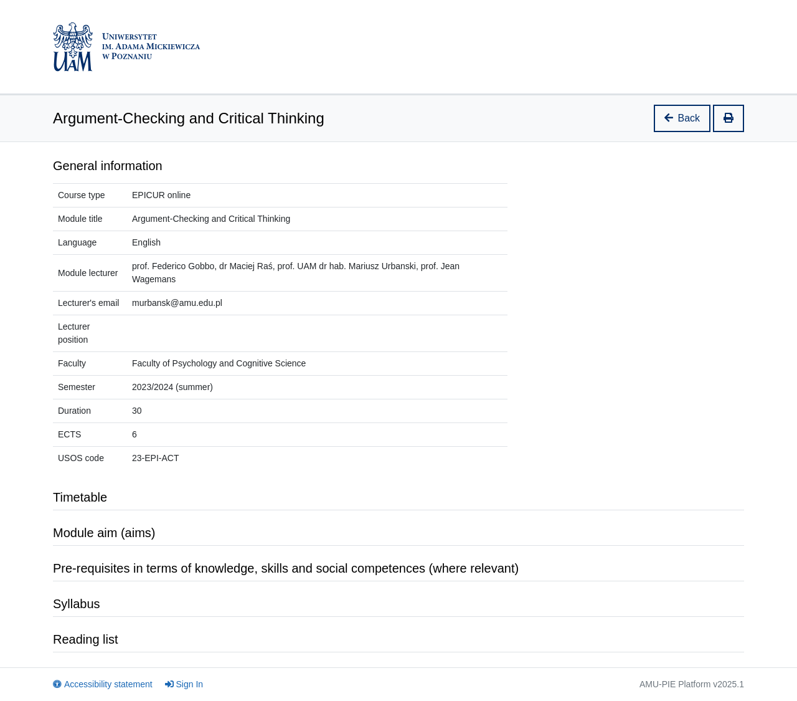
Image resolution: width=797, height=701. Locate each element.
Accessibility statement (103, 684)
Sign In (184, 684)
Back (682, 118)
